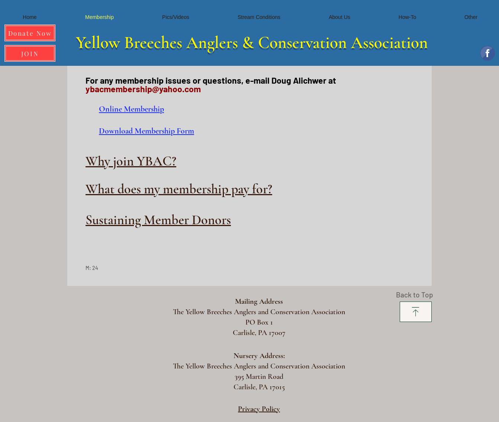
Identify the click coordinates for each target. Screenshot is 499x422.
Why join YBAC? (131, 161)
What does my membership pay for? (179, 189)
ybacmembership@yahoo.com (143, 89)
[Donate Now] (29, 33)
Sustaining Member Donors (158, 220)
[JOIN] (29, 53)
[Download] (416, 312)
